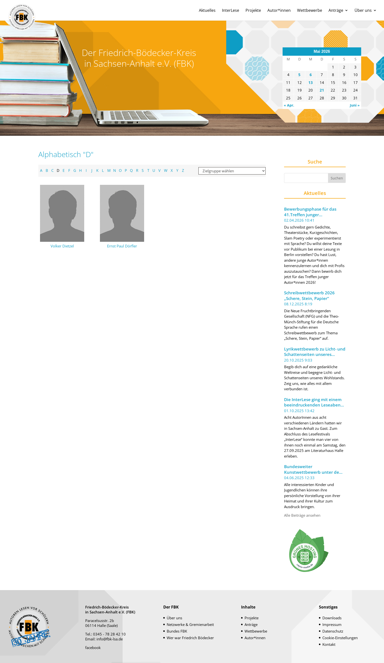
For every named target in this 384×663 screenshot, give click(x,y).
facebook (93, 647)
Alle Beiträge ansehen (302, 515)
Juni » (355, 105)
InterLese (230, 11)
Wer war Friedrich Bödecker (190, 637)
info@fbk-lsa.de (109, 638)
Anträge (336, 11)
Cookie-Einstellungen (340, 637)
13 (310, 82)
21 (322, 90)
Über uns (363, 11)
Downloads (332, 617)
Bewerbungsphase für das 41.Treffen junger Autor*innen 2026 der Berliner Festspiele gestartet (314, 211)
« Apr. (289, 105)
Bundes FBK (177, 631)
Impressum (332, 624)
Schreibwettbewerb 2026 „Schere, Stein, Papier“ (309, 295)
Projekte (253, 11)
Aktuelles (207, 11)
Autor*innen (279, 11)
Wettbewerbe (309, 11)
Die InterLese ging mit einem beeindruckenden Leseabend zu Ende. (313, 402)
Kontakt (328, 644)
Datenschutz (332, 631)
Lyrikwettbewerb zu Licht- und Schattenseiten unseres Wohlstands (314, 351)
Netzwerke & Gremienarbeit (190, 624)
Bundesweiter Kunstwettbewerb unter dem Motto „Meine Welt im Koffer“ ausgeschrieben (313, 469)
